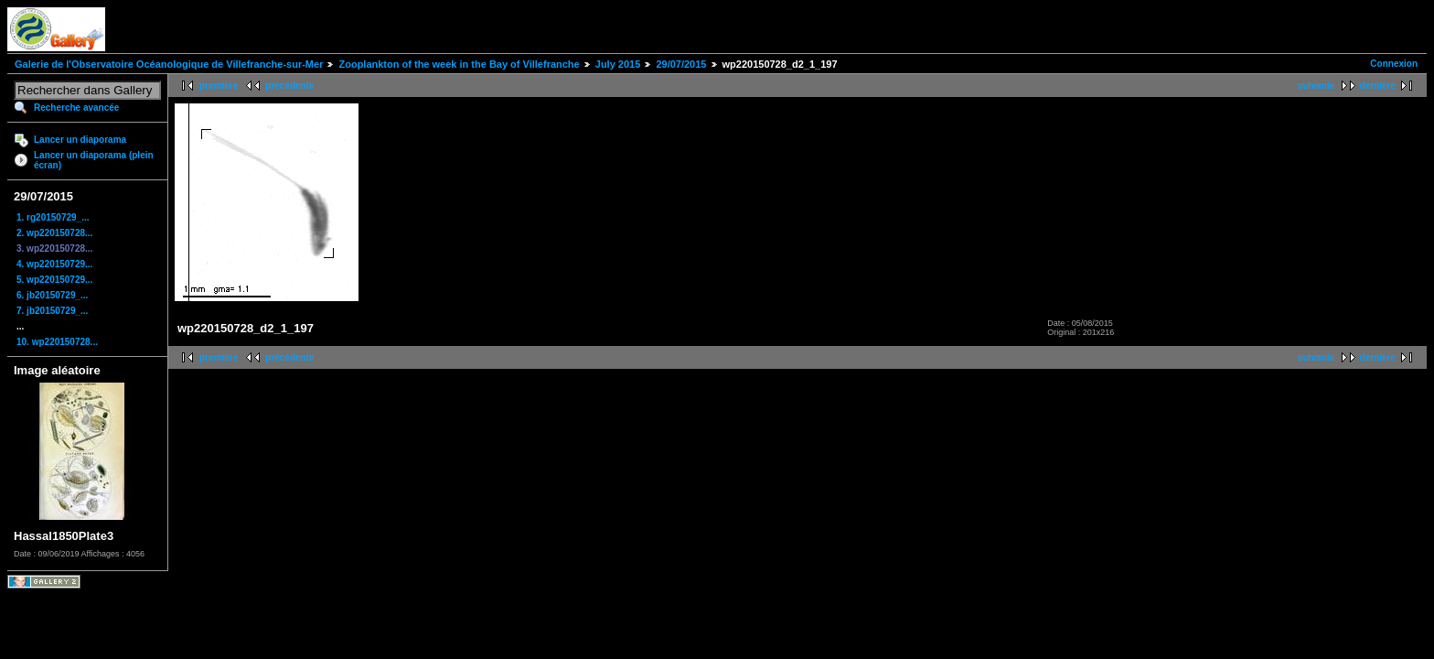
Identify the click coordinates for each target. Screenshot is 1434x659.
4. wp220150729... (54, 264)
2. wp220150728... (54, 233)
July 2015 (618, 64)
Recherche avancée (76, 108)
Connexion (1394, 64)
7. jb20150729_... (52, 311)
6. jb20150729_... (52, 295)
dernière (1378, 86)
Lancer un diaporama (80, 140)
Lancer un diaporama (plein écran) (94, 160)
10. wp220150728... (57, 342)
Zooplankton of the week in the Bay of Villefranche (458, 64)
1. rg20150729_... (53, 217)
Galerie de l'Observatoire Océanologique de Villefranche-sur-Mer (169, 64)
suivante (1316, 86)
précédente (289, 86)
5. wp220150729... (54, 280)
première (218, 86)
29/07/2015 (681, 64)
